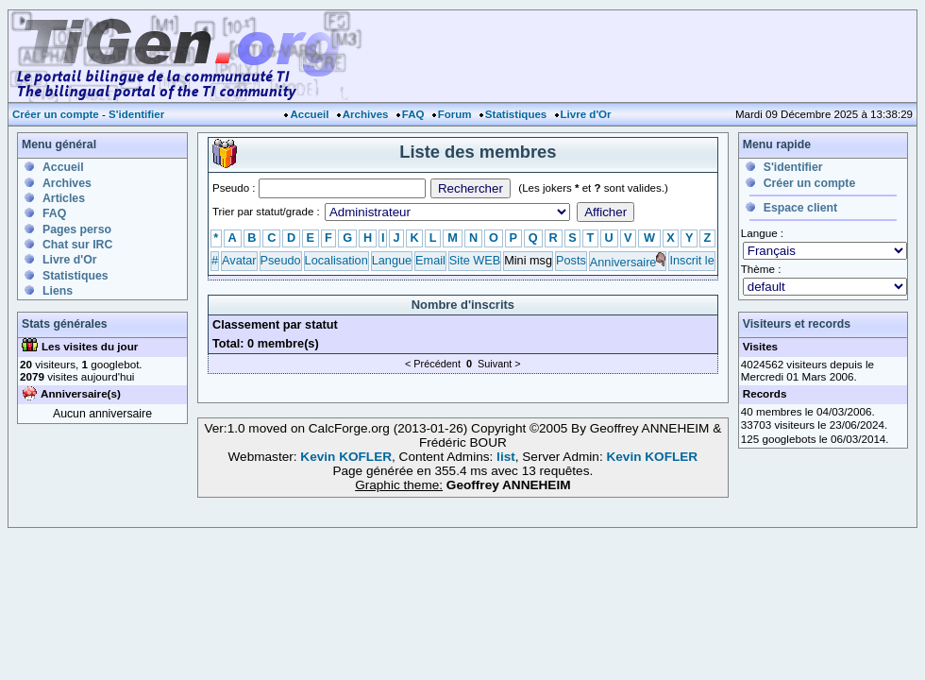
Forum (455, 114)
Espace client (800, 207)
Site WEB (474, 260)
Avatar (239, 260)
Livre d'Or (586, 114)
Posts (571, 260)
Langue (392, 260)
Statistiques (516, 114)
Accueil (309, 114)
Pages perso (76, 229)
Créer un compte (55, 114)
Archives (366, 114)
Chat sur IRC (77, 244)
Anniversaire (623, 262)
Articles (63, 198)
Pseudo (281, 260)
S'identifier (136, 114)
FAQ (413, 114)
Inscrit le (691, 260)
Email (430, 260)
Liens (57, 291)
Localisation (336, 260)
